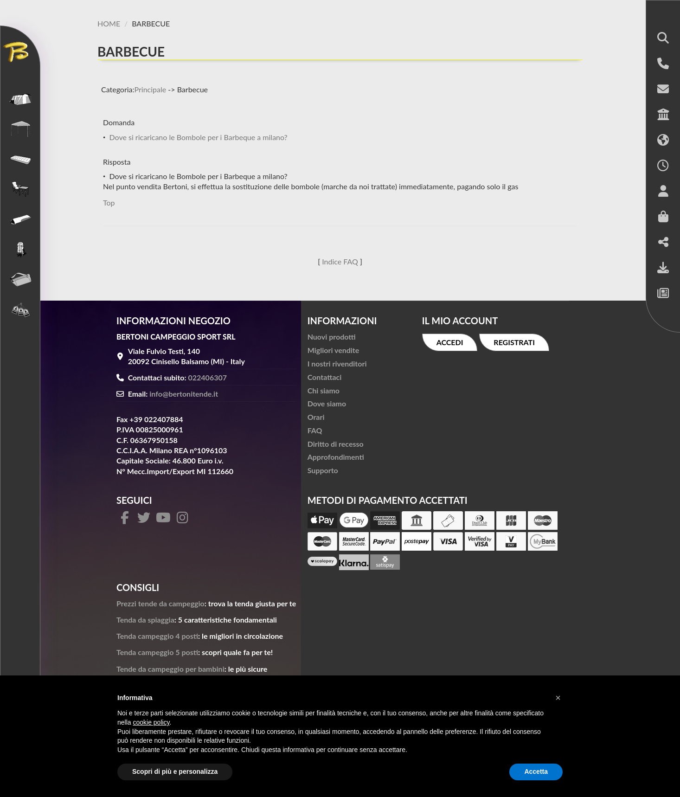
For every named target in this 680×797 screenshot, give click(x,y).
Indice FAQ (340, 261)
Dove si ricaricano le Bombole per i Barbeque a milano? (198, 137)
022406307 (207, 377)
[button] (663, 38)
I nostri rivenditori (337, 363)
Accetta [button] (536, 771)
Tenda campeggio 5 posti (157, 652)
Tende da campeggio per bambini (170, 668)
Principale (151, 89)
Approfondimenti (336, 456)
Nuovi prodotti (332, 336)
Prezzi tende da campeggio (160, 603)
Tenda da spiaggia (145, 619)
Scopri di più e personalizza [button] (175, 771)
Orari (316, 416)
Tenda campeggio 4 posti (157, 635)
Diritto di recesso (336, 443)
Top (109, 202)
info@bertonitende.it (183, 393)
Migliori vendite (333, 350)
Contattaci (325, 377)
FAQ (315, 430)
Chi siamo (324, 390)
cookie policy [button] (151, 722)
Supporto (323, 470)
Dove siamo (327, 403)
